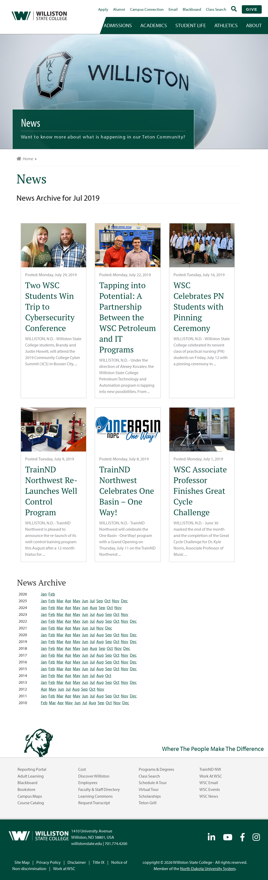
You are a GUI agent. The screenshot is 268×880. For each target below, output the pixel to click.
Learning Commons (95, 796)
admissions (118, 25)
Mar (60, 600)
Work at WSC (210, 776)
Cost (82, 769)
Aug (93, 607)
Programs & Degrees (156, 769)
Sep (99, 600)
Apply (103, 9)
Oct (107, 600)
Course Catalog (31, 802)
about (254, 25)
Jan (44, 594)
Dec (124, 600)
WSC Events (209, 789)
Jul (92, 600)
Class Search (216, 9)
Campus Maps (30, 796)
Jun (85, 600)
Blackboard (192, 9)
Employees (87, 782)
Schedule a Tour (153, 782)
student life (190, 25)
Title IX (98, 862)
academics (153, 25)
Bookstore (26, 789)
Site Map (22, 862)
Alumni (119, 9)
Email (173, 9)
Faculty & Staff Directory (99, 789)
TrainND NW (210, 769)
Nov (115, 600)
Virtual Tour (149, 789)
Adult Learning (31, 776)
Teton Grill (148, 802)
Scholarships (150, 796)
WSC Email (208, 782)
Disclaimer (77, 862)
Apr (68, 600)
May (76, 600)
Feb (51, 594)
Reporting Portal (32, 769)
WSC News (208, 796)
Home (24, 158)
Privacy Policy (48, 862)
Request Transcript (94, 802)
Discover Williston (93, 776)
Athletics (226, 25)
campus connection (147, 9)
